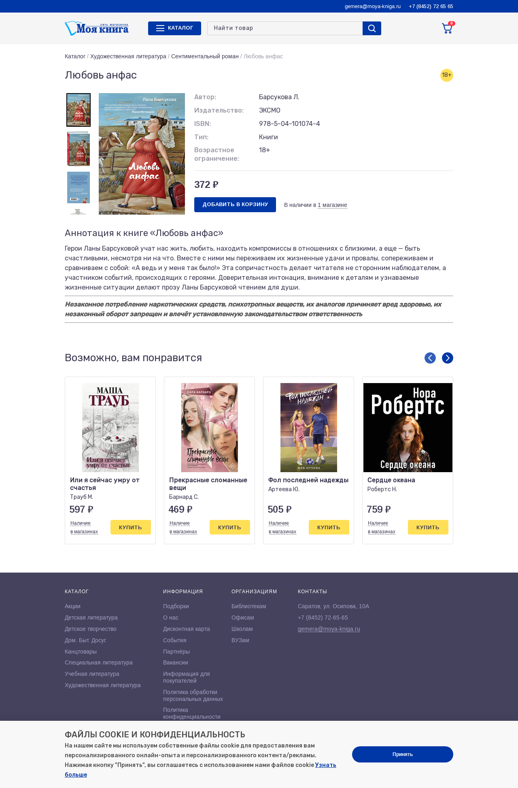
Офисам (242, 617)
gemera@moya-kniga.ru (373, 6)
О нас (170, 617)
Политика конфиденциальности (192, 713)
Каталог (75, 56)
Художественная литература (128, 56)
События (175, 640)
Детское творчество (91, 629)
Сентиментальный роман (205, 56)
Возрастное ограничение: (216, 154)
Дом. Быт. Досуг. (86, 640)
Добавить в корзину (235, 204)
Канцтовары (81, 651)
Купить (130, 527)
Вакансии (175, 662)
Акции (73, 606)
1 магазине (332, 205)
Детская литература (91, 617)
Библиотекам (248, 606)
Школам (242, 629)
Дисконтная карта (186, 629)
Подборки (176, 606)
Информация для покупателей (186, 677)
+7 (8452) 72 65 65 (431, 6)
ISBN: (202, 124)
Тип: (201, 137)
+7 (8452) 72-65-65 (323, 617)
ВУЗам (240, 640)
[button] (430, 358)
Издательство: (219, 110)
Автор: (205, 97)
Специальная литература (99, 662)
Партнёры (176, 651)
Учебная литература (92, 674)
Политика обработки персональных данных (193, 695)
